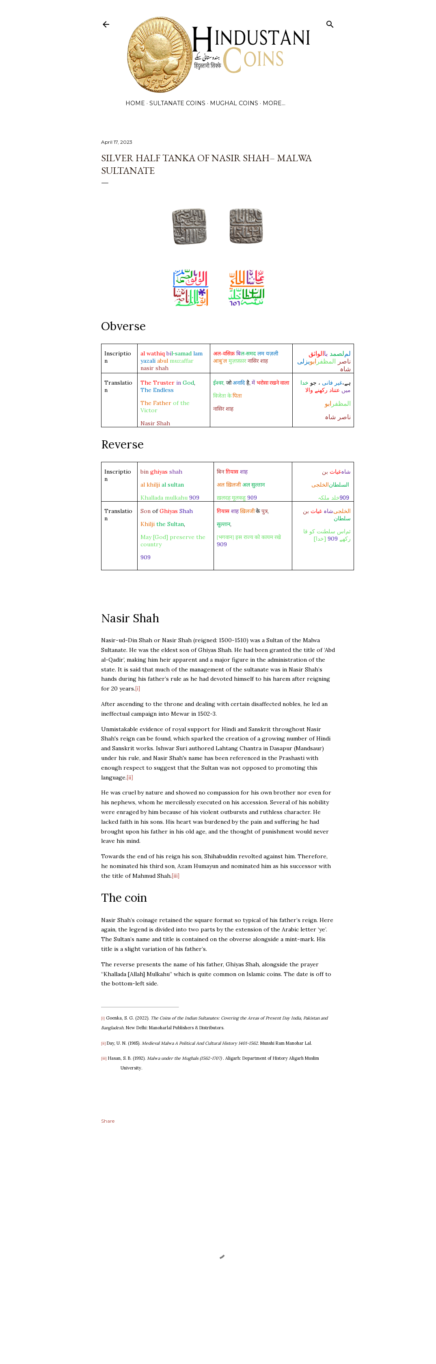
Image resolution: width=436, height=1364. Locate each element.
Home (135, 103)
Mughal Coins (234, 103)
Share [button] (107, 1121)
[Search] (330, 22)
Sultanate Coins (177, 103)
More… (274, 103)
